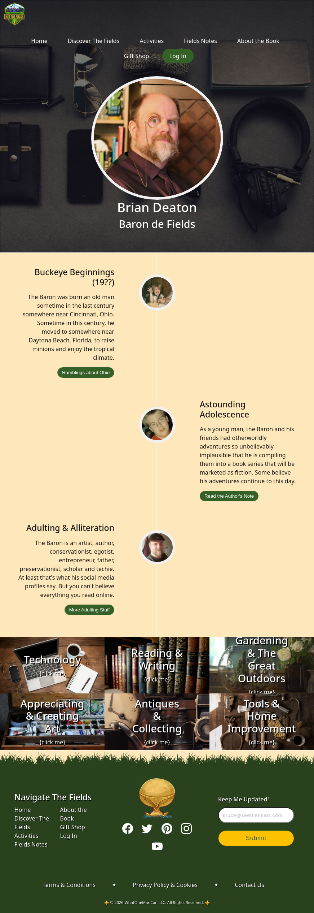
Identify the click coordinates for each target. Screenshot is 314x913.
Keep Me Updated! (256, 809)
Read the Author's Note (229, 496)
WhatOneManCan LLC (145, 902)
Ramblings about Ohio (86, 372)
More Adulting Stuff (89, 610)
